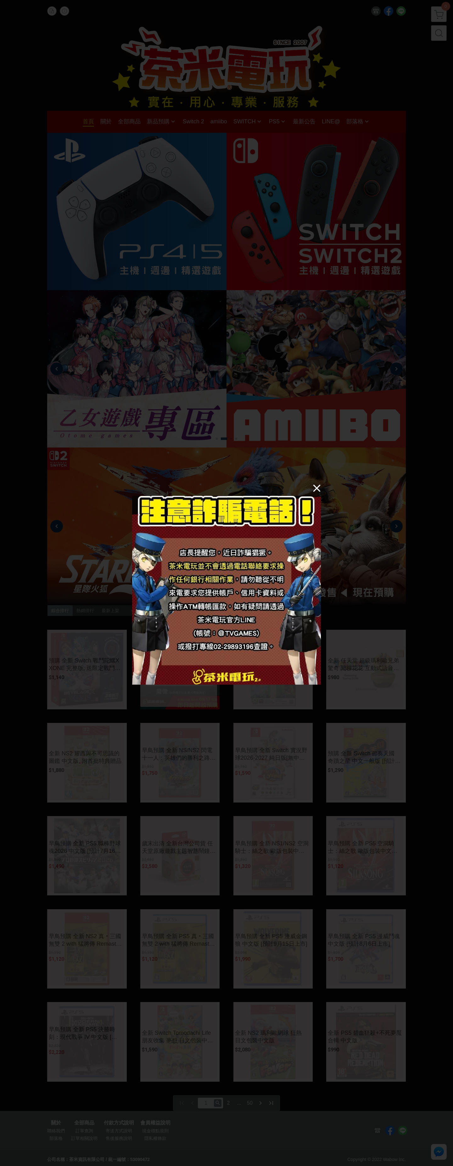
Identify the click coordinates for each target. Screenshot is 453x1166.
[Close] (316, 488)
